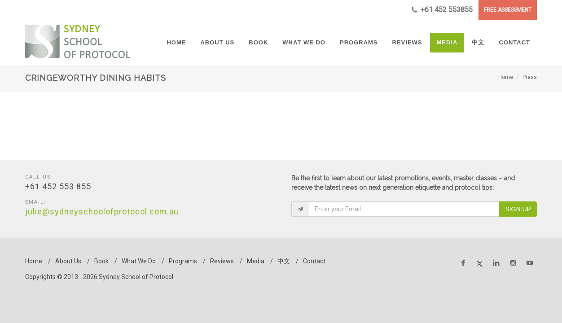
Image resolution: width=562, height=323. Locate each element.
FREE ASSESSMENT (507, 10)
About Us (68, 261)
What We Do (139, 261)
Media (255, 261)
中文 (283, 261)
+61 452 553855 (442, 10)
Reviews (222, 261)
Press (529, 77)
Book (101, 261)
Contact (314, 261)
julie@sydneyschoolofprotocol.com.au (102, 211)
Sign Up (518, 209)
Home (505, 77)
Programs (183, 261)
